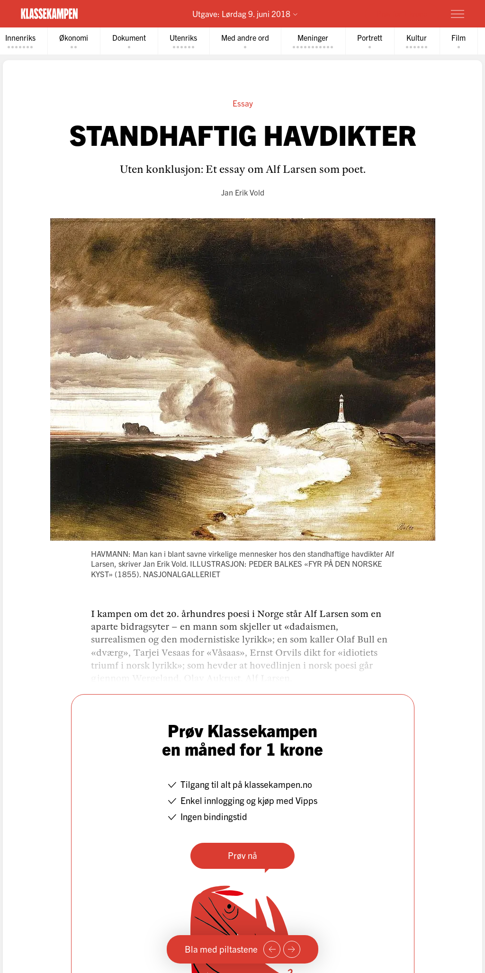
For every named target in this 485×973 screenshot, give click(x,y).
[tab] (77, 40)
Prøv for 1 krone (402, 13)
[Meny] (457, 13)
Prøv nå (242, 855)
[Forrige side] (271, 949)
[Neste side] (291, 949)
